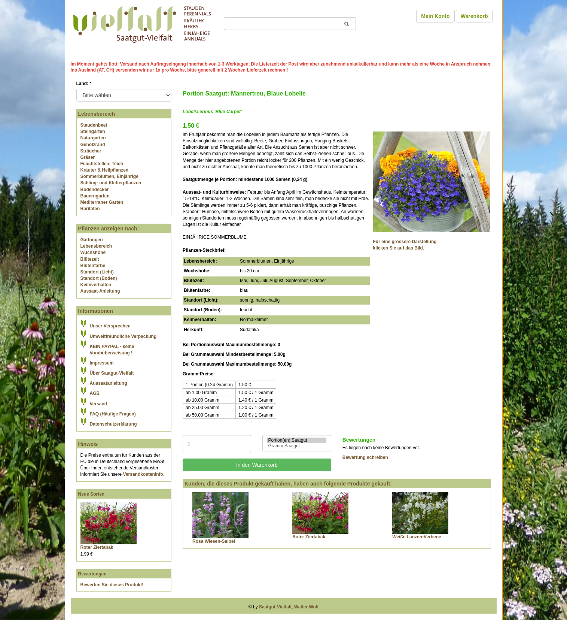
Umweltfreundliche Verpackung (123, 336)
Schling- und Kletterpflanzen (110, 182)
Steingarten (92, 131)
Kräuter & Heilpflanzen (104, 170)
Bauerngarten (95, 196)
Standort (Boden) (98, 278)
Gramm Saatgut (296, 446)
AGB (95, 393)
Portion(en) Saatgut (296, 440)
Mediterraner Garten (102, 202)
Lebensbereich (96, 246)
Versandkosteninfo (143, 474)
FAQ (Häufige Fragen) (113, 414)
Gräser (87, 157)
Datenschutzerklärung (113, 424)
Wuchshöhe (93, 252)
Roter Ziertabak (96, 547)
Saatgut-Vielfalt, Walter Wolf (288, 607)
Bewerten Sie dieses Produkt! (112, 584)
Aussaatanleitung (108, 383)
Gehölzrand (92, 144)
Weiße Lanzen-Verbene (416, 536)
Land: (84, 83)
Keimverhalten (96, 284)
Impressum (102, 363)
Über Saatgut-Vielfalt (112, 373)
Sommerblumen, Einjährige (109, 176)
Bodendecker (94, 189)
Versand (98, 403)
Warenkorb (474, 16)
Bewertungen (92, 574)
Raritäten (90, 208)
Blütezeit (89, 259)
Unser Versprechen (110, 326)
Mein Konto (435, 16)
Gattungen (91, 239)
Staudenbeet (93, 125)
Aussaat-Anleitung (100, 291)
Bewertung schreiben (365, 457)
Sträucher (90, 151)
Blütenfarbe (93, 265)
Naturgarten (93, 137)
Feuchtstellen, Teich (101, 163)
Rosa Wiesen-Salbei (213, 541)
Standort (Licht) (97, 272)
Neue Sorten (91, 494)
